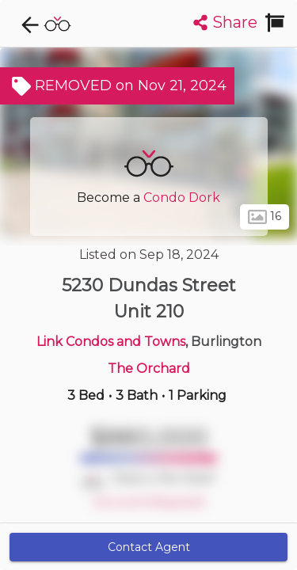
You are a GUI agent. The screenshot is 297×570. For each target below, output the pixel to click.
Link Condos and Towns (110, 341)
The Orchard (149, 368)
